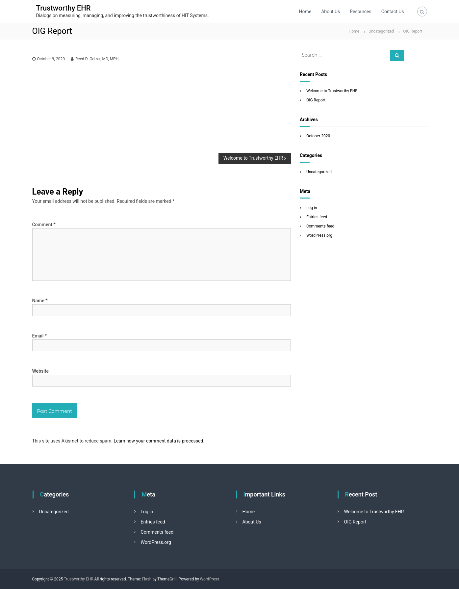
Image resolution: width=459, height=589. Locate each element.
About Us (330, 11)
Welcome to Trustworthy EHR (332, 91)
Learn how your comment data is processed (158, 440)
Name (40, 300)
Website (40, 371)
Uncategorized (381, 31)
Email (39, 335)
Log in (311, 207)
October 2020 (318, 136)
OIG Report (315, 100)
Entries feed (316, 217)
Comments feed (320, 226)
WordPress (209, 579)
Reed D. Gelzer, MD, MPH (96, 59)
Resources (360, 11)
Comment (44, 224)
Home (305, 11)
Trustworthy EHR (63, 8)
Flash (146, 579)
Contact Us (392, 11)
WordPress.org (319, 235)
